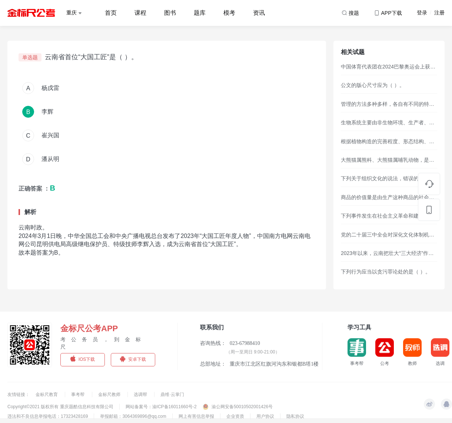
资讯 (259, 13)
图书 (170, 13)
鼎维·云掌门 (172, 394)
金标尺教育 (47, 394)
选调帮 (141, 394)
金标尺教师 (110, 394)
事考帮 (78, 394)
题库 (200, 13)
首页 (111, 13)
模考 (229, 13)
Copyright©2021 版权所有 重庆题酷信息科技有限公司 (60, 406)
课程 (140, 13)
